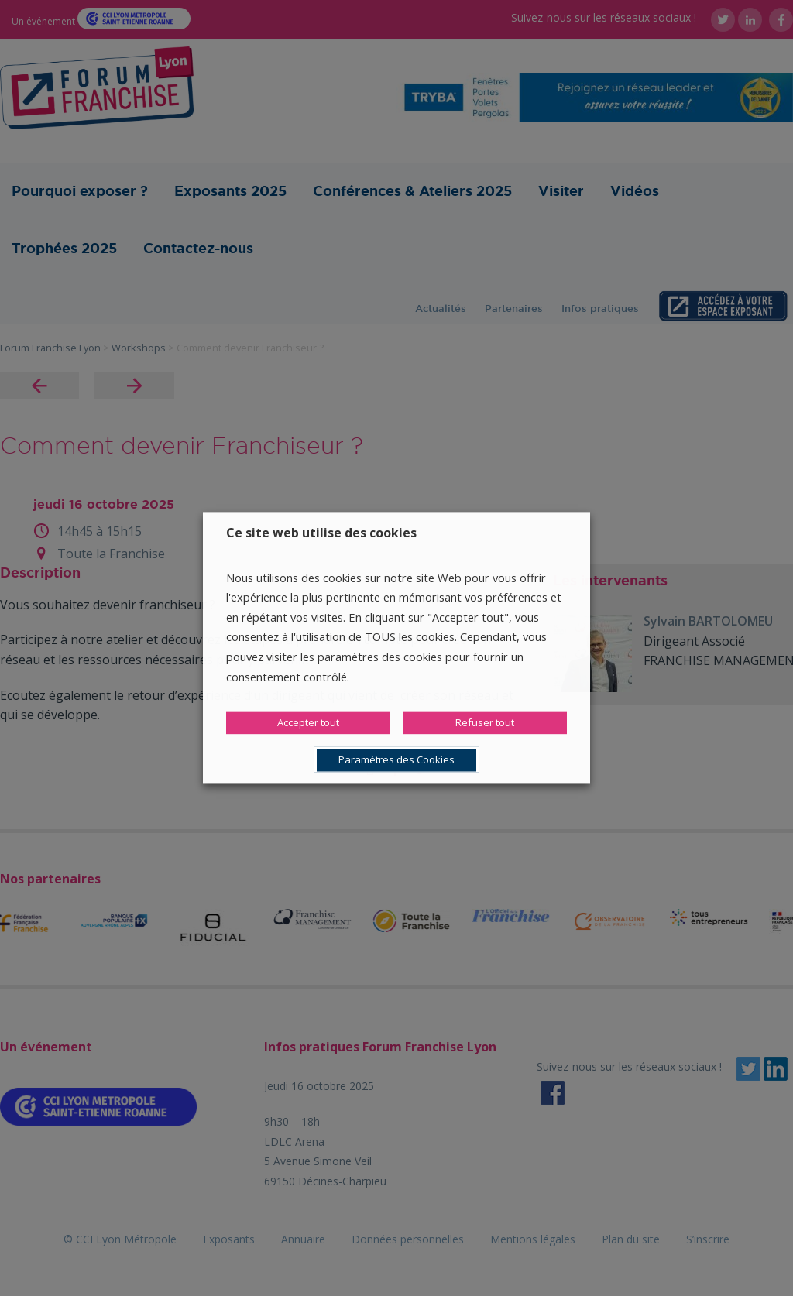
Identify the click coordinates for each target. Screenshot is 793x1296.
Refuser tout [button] (484, 723)
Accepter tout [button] (308, 723)
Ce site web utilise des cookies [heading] (321, 532)
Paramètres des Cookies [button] (396, 760)
